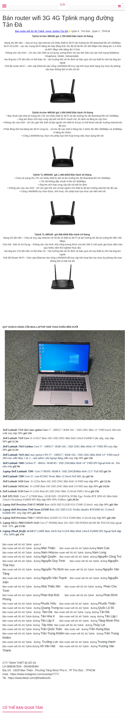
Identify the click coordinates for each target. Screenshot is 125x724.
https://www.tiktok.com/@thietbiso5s (29, 678)
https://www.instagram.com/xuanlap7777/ (34, 674)
